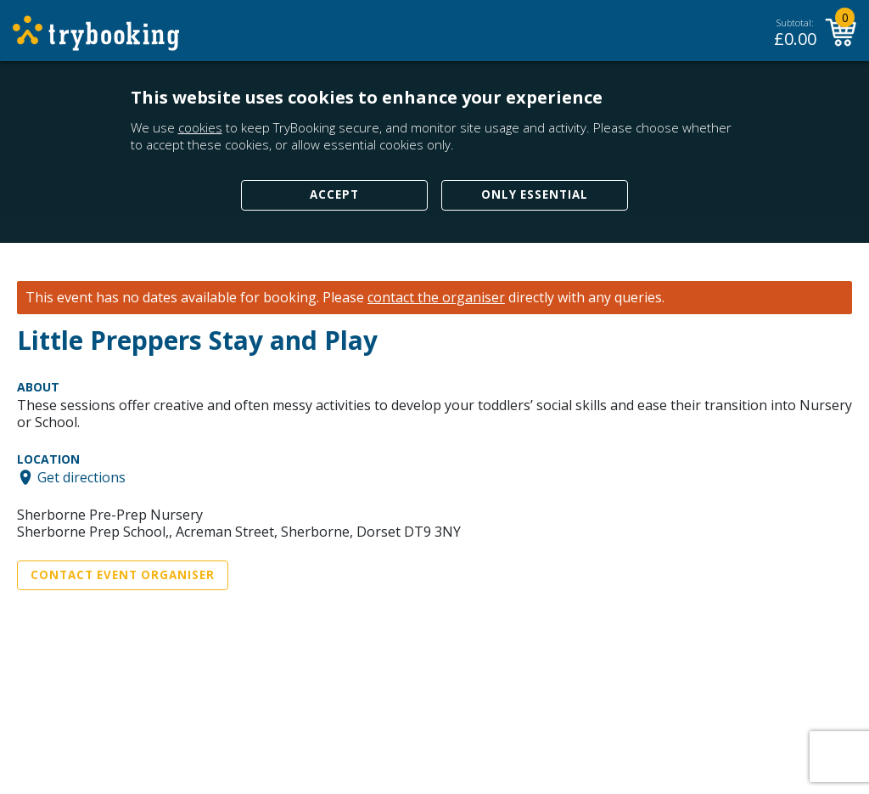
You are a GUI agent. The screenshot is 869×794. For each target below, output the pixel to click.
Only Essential (534, 194)
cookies (200, 127)
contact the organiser (436, 298)
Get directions (81, 477)
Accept (334, 194)
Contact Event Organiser (123, 575)
